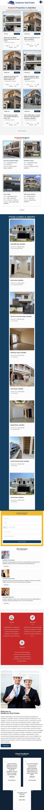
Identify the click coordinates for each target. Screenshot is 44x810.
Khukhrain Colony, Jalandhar (18, 352)
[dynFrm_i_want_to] (22, 531)
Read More (11, 776)
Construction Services (9, 578)
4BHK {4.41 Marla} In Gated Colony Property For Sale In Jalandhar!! (31, 78)
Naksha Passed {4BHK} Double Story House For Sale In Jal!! (11, 39)
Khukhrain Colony (29, 160)
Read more (6, 745)
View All (22, 210)
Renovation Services (8, 597)
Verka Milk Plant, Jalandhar (18, 244)
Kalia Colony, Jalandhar (17, 280)
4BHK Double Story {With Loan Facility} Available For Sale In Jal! (11, 116)
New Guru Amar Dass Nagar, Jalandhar (21, 316)
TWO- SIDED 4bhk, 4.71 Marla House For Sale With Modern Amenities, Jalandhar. (32, 116)
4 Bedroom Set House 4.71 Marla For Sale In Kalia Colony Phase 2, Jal (11, 78)
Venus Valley (7, 194)
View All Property (22, 131)
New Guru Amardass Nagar (11, 160)
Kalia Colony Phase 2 (29, 194)
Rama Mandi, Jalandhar (17, 388)
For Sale (17, 33)
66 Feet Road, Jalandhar (17, 497)
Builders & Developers (9, 560)
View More (14, 251)
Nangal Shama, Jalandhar (17, 425)
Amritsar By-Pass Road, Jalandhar (20, 461)
